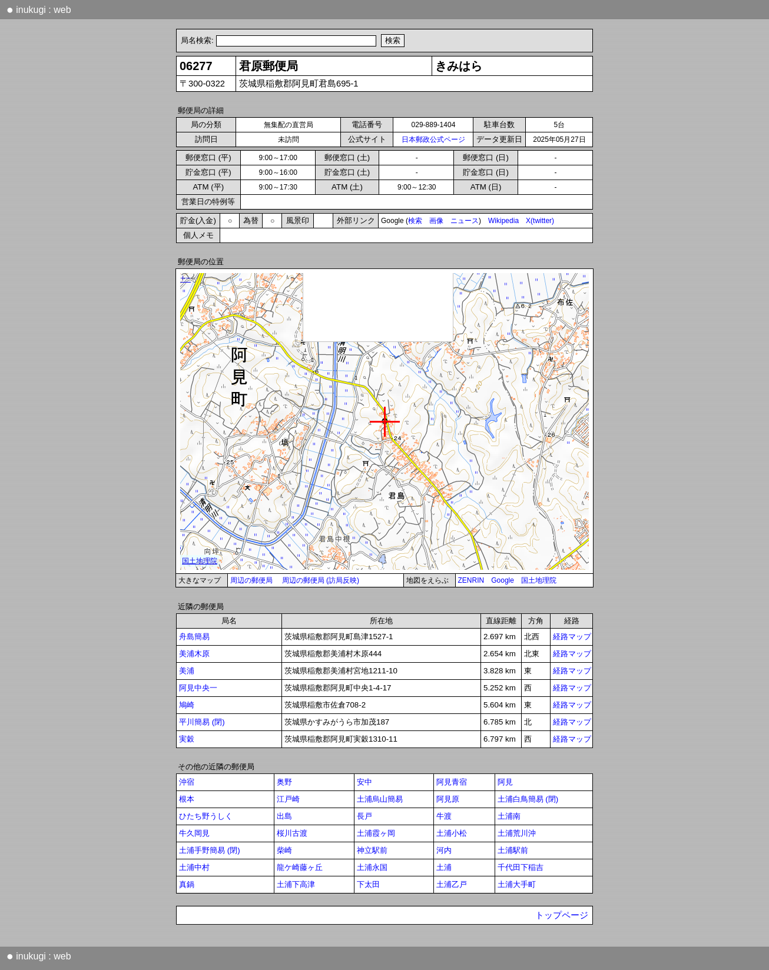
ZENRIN (471, 580)
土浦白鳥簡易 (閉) (528, 799)
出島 (284, 816)
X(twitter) (540, 221)
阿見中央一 (198, 687)
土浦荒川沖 (517, 833)
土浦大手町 (517, 884)
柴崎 (284, 850)
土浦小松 (451, 833)
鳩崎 (186, 704)
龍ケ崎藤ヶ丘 (300, 867)
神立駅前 (372, 850)
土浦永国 (372, 867)
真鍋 (186, 884)
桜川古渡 (292, 833)
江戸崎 (288, 799)
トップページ (561, 915)
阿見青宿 (451, 782)
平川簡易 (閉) (202, 721)
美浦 (186, 670)
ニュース (464, 221)
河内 (444, 850)
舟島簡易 (194, 636)
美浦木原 (194, 653)
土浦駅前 (513, 850)
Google (502, 580)
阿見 (505, 782)
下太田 (368, 884)
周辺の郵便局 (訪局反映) (320, 580)
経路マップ (572, 636)
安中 (364, 782)
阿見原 (447, 799)
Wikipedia (503, 221)
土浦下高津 (296, 884)
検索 (415, 221)
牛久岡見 (194, 833)
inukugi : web (38, 9)
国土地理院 (538, 580)
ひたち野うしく (206, 816)
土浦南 (509, 816)
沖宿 (186, 782)
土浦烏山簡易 (380, 799)
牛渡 (444, 816)
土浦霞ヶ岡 (376, 833)
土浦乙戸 (451, 884)
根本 (186, 799)
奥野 (284, 782)
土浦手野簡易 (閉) (209, 850)
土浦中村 (194, 867)
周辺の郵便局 (251, 580)
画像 (436, 221)
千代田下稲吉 (520, 867)
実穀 (186, 739)
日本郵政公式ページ (433, 139)
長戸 (364, 816)
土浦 (444, 867)
